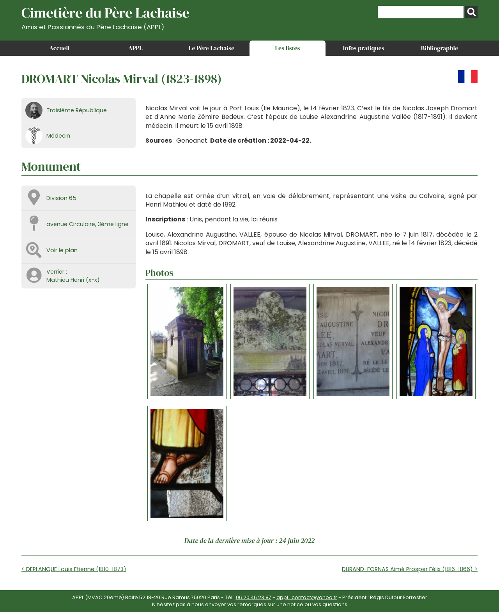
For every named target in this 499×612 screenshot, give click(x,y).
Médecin (58, 136)
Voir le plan (62, 250)
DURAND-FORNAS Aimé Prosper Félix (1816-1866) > (410, 569)
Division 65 (61, 198)
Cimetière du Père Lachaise (105, 17)
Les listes (287, 48)
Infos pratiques (363, 48)
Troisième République (76, 110)
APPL (135, 48)
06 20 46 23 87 (253, 597)
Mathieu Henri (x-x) (73, 280)
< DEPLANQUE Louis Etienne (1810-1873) (73, 569)
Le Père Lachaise (211, 48)
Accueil (60, 48)
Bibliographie (439, 48)
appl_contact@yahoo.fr (306, 597)
